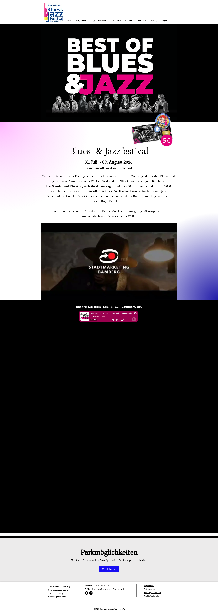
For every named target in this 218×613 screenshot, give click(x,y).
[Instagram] (91, 593)
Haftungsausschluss (152, 592)
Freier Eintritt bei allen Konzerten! (109, 168)
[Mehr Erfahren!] (109, 569)
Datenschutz (149, 589)
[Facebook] (86, 593)
